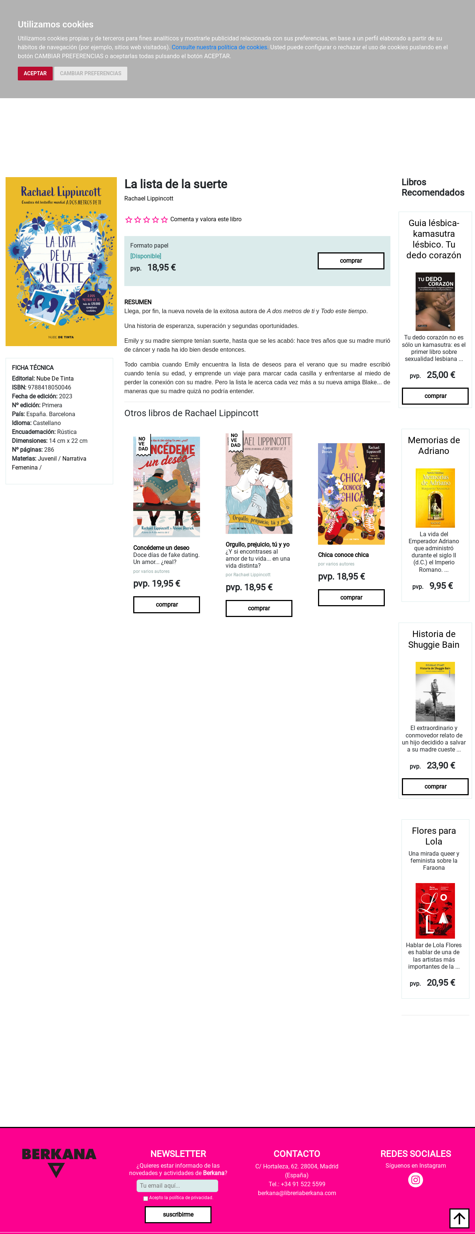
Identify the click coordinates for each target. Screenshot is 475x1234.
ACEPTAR (35, 73)
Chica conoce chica (343, 554)
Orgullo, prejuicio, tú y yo (257, 544)
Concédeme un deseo (161, 547)
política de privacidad (190, 1197)
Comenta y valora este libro (206, 219)
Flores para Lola (434, 836)
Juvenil (47, 458)
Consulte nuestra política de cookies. (220, 47)
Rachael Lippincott (148, 198)
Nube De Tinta (55, 378)
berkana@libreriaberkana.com (297, 1193)
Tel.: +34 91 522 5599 (297, 1184)
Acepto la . (181, 1197)
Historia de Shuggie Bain (433, 639)
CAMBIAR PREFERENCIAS (90, 73)
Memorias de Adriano (434, 445)
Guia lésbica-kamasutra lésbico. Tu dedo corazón (433, 239)
